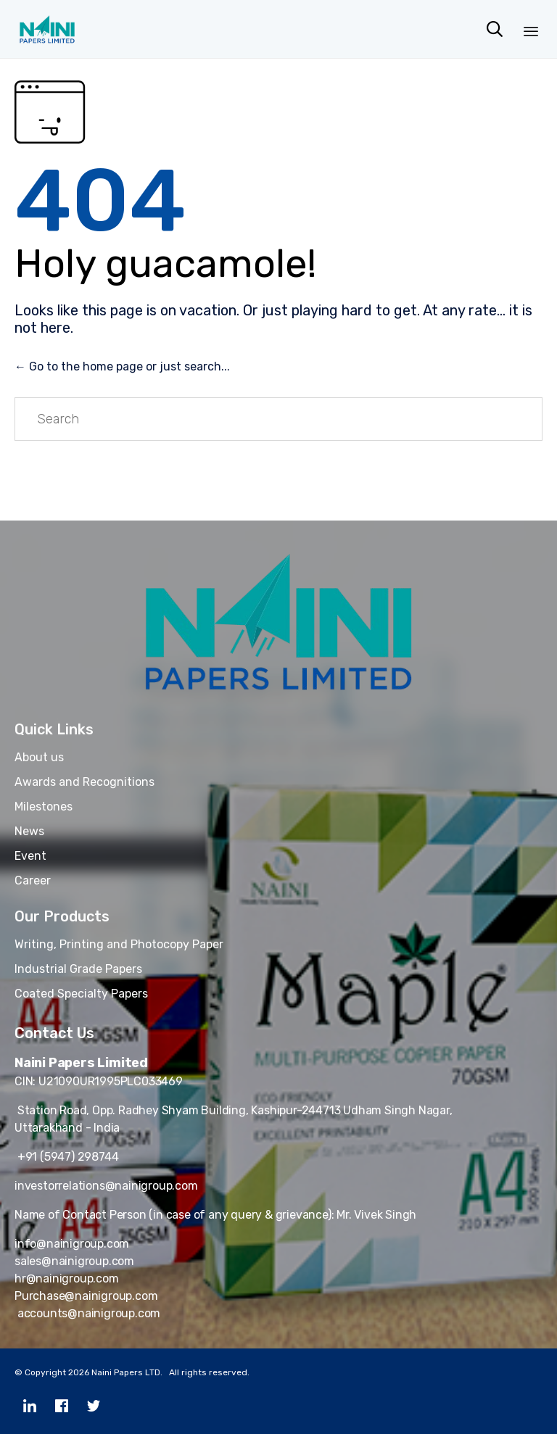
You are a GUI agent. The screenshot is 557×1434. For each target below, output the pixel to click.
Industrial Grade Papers (78, 969)
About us (39, 757)
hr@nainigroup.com (67, 1278)
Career (33, 880)
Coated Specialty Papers (81, 993)
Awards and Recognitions (84, 782)
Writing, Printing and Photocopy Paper (119, 944)
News (29, 831)
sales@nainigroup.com (74, 1261)
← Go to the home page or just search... (122, 366)
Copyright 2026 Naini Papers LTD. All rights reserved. (137, 1372)
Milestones (44, 806)
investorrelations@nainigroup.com (106, 1186)
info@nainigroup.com (72, 1244)
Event (30, 856)
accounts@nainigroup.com (87, 1313)
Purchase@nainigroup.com (86, 1296)
